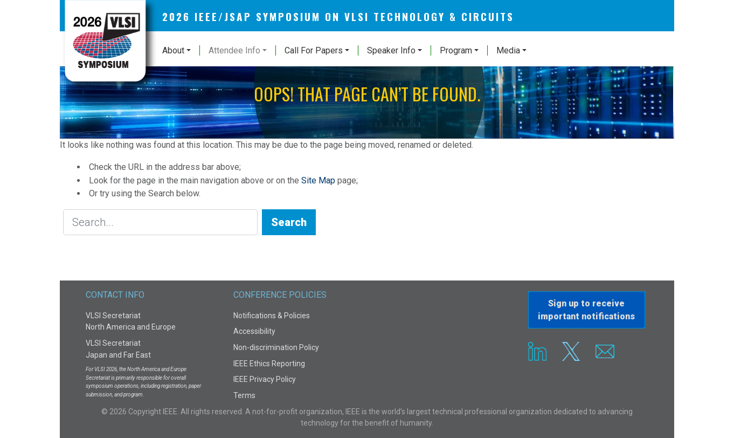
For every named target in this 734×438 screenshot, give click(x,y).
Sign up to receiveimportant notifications (586, 309)
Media (508, 50)
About (173, 50)
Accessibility (254, 331)
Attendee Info (234, 50)
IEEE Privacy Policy (264, 379)
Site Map (318, 180)
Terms (244, 395)
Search (289, 222)
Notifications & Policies (271, 315)
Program (456, 50)
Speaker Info (391, 50)
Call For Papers (314, 50)
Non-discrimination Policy (276, 347)
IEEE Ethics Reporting (269, 363)
